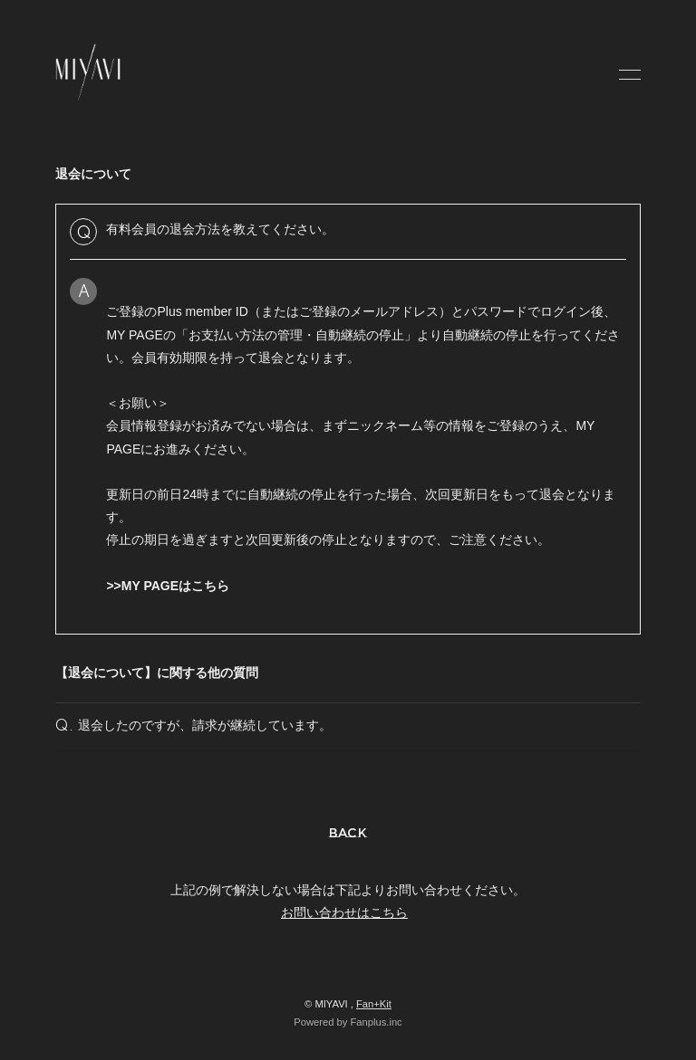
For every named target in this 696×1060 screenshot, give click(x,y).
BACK (348, 833)
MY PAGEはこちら (175, 585)
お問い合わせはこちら (344, 912)
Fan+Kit (374, 1003)
